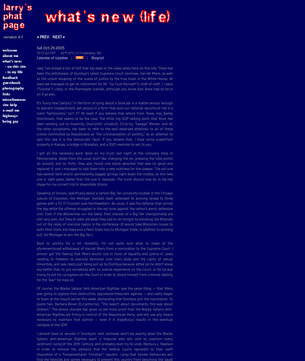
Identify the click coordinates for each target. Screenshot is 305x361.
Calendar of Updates (52, 57)
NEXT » (59, 37)
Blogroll (97, 57)
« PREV (43, 37)
